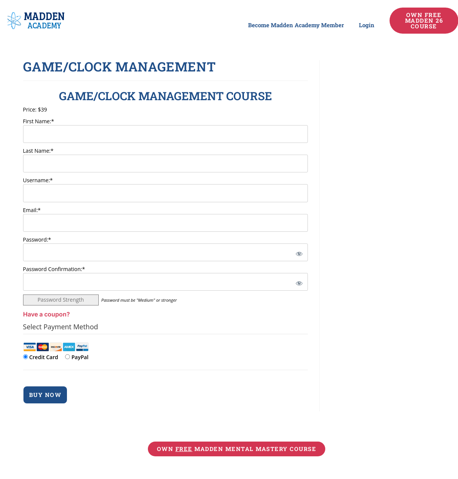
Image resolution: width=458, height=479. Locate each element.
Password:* (37, 239)
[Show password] (297, 252)
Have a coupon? (46, 314)
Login (366, 25)
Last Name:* (38, 150)
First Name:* (38, 121)
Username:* (38, 180)
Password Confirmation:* (54, 269)
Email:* (32, 210)
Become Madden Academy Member (296, 25)
